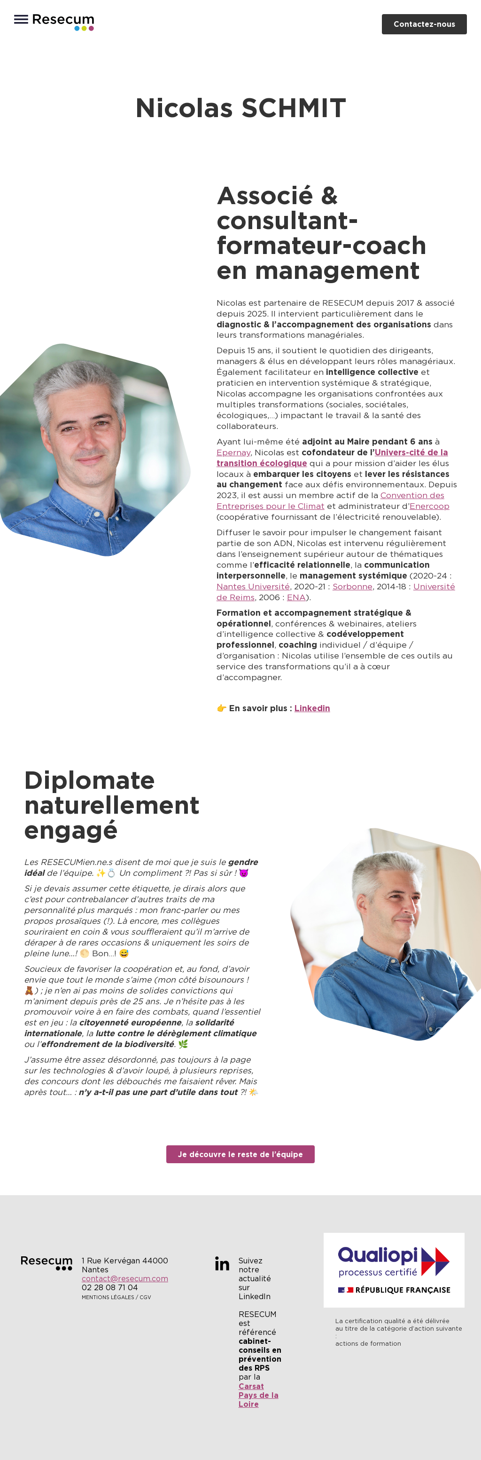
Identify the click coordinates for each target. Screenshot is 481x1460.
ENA (296, 597)
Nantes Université (253, 586)
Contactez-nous (424, 24)
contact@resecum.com (125, 1279)
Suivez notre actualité (255, 1270)
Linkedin (312, 708)
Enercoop (430, 506)
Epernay (233, 452)
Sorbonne (352, 586)
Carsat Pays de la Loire (259, 1395)
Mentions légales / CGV (116, 1297)
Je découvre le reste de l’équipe (240, 1154)
